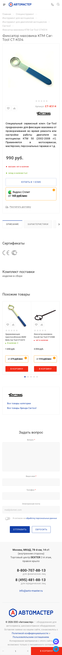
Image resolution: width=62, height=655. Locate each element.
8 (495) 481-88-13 (30, 582)
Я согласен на (35, 518)
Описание (12, 224)
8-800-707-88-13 (30, 572)
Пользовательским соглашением (31, 637)
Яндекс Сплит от (19, 193)
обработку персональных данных (41, 518)
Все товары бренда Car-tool (21, 408)
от (15, 359)
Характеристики (38, 224)
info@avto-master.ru (31, 590)
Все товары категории (19, 403)
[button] (24, 377)
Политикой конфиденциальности (30, 633)
